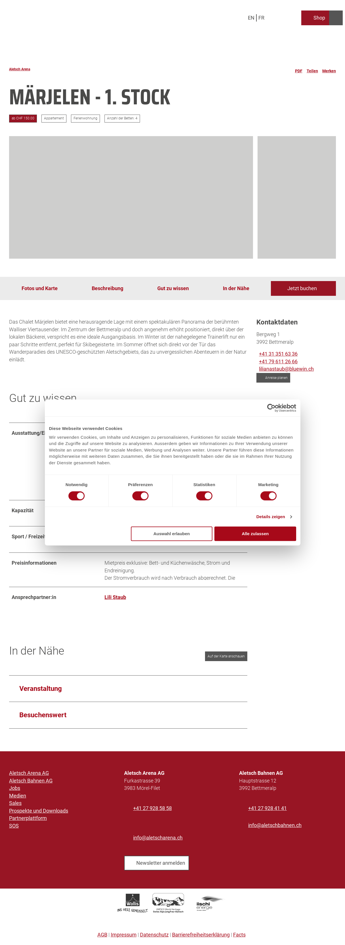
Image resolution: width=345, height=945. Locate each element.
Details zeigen (270, 516)
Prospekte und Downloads (38, 812)
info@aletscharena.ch (158, 839)
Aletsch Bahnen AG (31, 782)
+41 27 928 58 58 (152, 810)
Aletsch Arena (19, 69)
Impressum (124, 937)
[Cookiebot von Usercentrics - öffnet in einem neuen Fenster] (271, 408)
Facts (239, 937)
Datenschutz (154, 937)
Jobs (14, 790)
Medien (17, 797)
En (251, 18)
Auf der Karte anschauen (226, 658)
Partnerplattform (28, 820)
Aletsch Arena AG (29, 775)
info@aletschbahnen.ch (275, 827)
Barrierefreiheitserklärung (201, 937)
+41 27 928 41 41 (267, 810)
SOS (14, 827)
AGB (102, 937)
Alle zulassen (255, 533)
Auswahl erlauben (171, 533)
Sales (15, 805)
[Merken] (329, 69)
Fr (261, 18)
